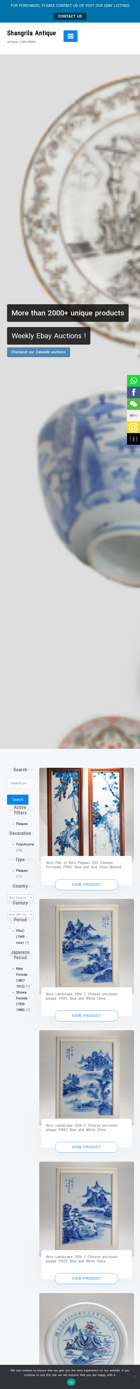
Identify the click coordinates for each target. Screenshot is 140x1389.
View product (86, 884)
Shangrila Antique (31, 33)
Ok (71, 1382)
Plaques (22, 871)
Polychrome (25, 844)
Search (17, 799)
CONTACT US (70, 16)
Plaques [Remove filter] (22, 824)
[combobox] (20, 898)
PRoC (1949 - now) (21, 937)
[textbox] (20, 898)
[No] (134, 1377)
